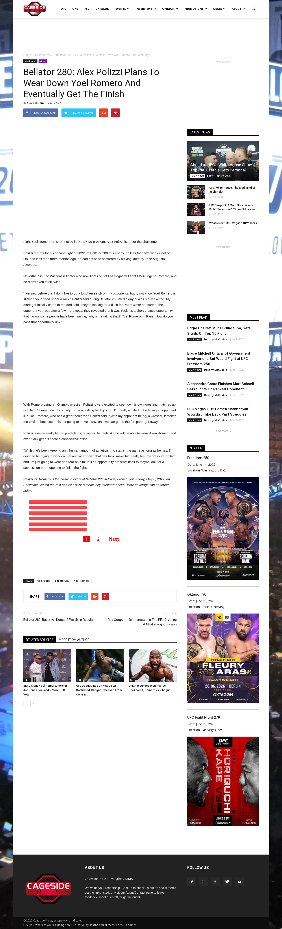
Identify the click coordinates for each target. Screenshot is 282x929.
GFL (79, 676)
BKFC (27, 676)
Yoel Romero (82, 576)
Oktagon (102, 9)
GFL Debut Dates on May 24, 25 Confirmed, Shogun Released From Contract (99, 686)
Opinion (170, 9)
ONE (75, 9)
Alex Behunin (35, 102)
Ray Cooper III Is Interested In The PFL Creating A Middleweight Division (142, 618)
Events (122, 9)
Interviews (146, 9)
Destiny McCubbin (215, 339)
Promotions (195, 9)
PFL (86, 9)
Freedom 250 (198, 458)
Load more (223, 431)
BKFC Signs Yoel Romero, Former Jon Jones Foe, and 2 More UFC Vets (45, 686)
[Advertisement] (141, 33)
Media (219, 9)
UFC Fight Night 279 (203, 717)
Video (42, 61)
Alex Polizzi (43, 576)
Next (114, 535)
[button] (253, 5)
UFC (63, 9)
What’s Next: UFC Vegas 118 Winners (233, 223)
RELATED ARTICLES (40, 636)
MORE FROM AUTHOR (74, 636)
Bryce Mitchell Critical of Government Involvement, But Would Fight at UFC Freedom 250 (218, 358)
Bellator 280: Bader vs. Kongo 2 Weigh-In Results (58, 616)
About (238, 9)
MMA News (30, 61)
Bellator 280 (62, 576)
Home (27, 55)
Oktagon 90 (196, 594)
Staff (210, 175)
